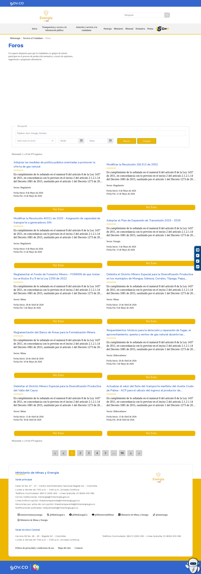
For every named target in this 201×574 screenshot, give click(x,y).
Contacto (79, 548)
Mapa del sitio (64, 548)
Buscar (126, 141)
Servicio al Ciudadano (33, 38)
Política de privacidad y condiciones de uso (34, 548)
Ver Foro (58, 209)
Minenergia (15, 38)
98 (122, 453)
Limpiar (147, 141)
